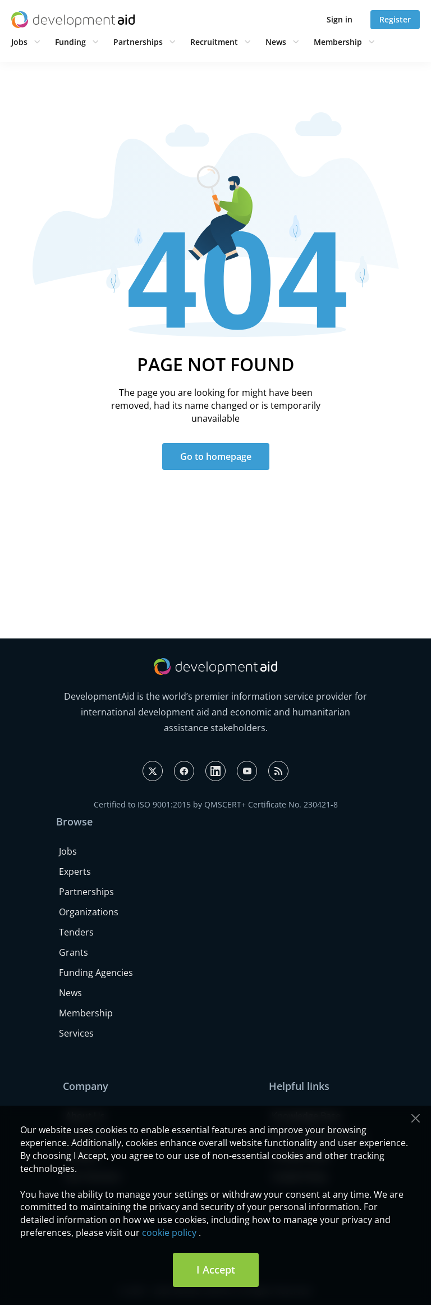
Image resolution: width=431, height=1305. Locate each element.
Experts (75, 871)
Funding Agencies (96, 972)
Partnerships (138, 41)
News (275, 41)
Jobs (19, 41)
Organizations (88, 912)
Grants (73, 952)
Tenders (76, 932)
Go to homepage (215, 456)
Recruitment (214, 41)
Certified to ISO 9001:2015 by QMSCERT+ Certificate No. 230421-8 (216, 804)
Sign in (339, 19)
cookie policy (169, 1232)
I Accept (215, 1269)
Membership (338, 41)
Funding (70, 41)
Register (395, 19)
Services (76, 1033)
